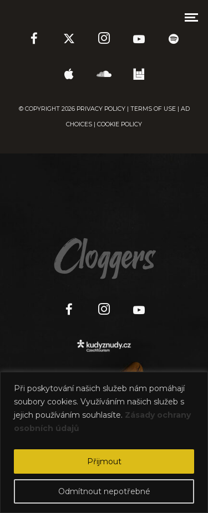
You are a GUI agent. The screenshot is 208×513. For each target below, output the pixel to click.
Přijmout (104, 461)
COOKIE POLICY (119, 124)
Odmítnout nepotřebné (104, 491)
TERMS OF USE (153, 108)
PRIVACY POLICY (101, 108)
